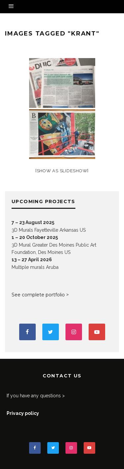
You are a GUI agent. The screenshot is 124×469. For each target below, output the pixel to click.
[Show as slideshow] (62, 170)
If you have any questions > (36, 395)
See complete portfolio (38, 295)
